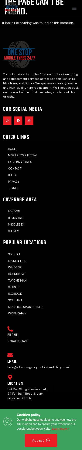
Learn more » (60, 428)
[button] (74, 8)
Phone (12, 335)
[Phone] (10, 329)
